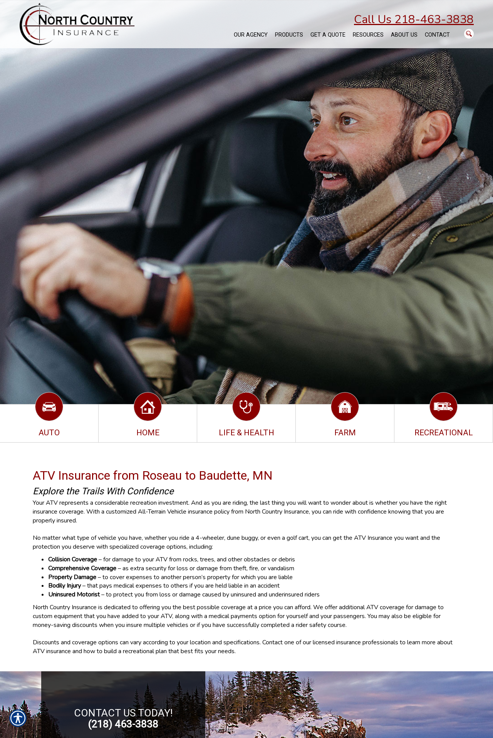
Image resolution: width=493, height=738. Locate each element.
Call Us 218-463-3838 (414, 19)
